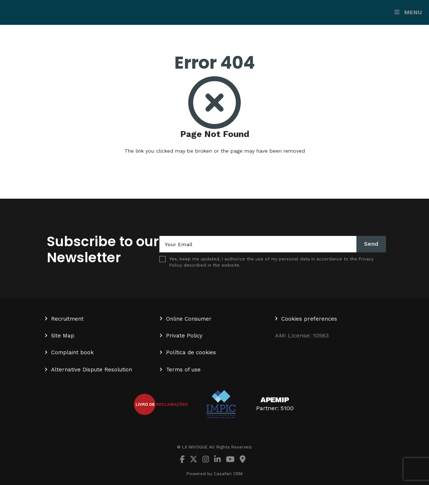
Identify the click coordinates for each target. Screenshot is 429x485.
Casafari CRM (228, 473)
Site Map (62, 335)
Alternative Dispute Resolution (91, 369)
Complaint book (72, 352)
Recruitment (67, 319)
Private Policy (184, 335)
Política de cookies (191, 352)
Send (371, 243)
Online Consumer (189, 319)
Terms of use (183, 369)
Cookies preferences (309, 319)
